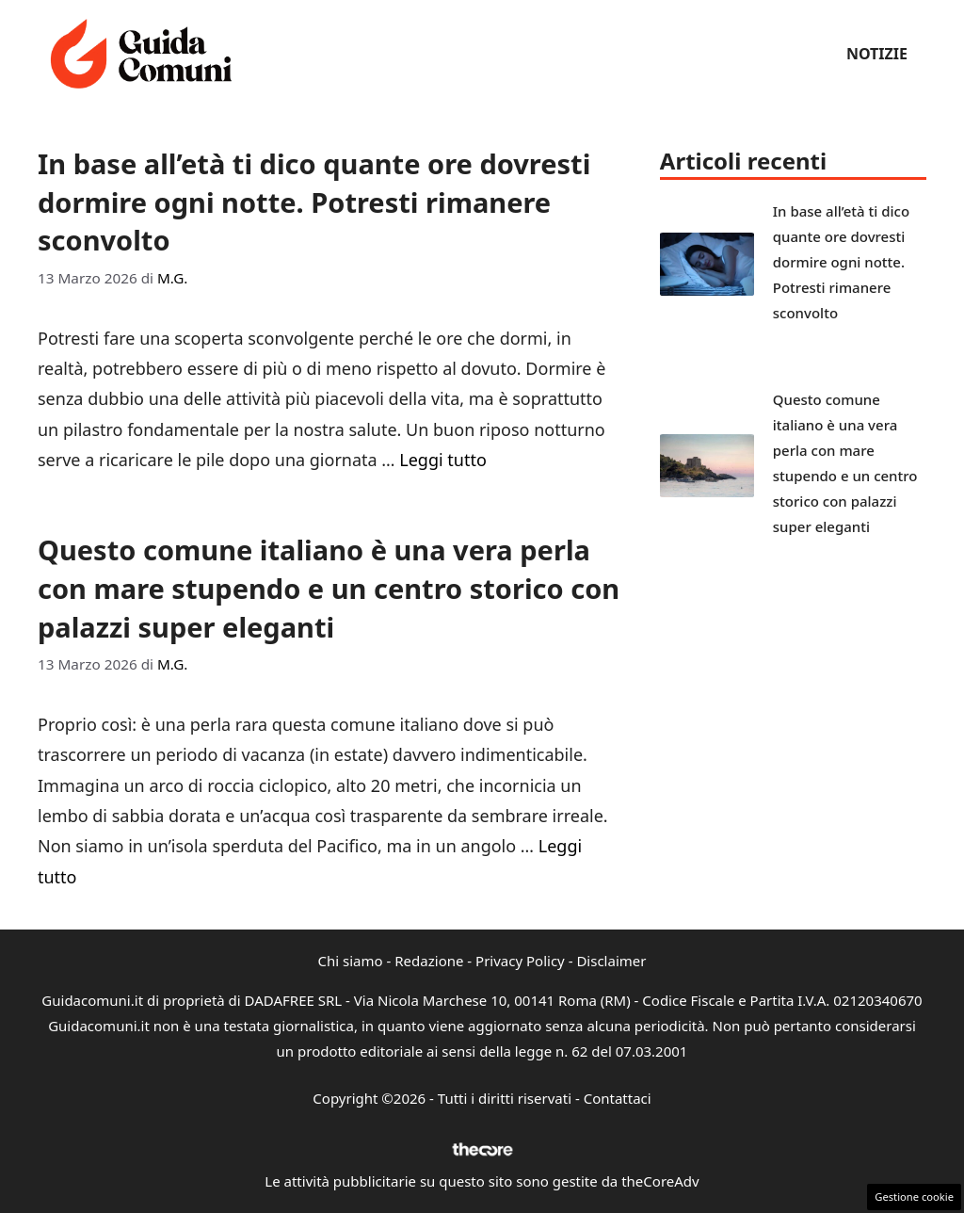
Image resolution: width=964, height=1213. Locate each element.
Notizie (877, 53)
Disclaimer (611, 960)
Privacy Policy (520, 960)
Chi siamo (350, 960)
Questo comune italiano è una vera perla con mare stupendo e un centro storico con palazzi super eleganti (328, 587)
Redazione (428, 960)
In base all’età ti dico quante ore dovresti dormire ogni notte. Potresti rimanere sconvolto (314, 201)
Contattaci (617, 1098)
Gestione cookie (914, 1196)
